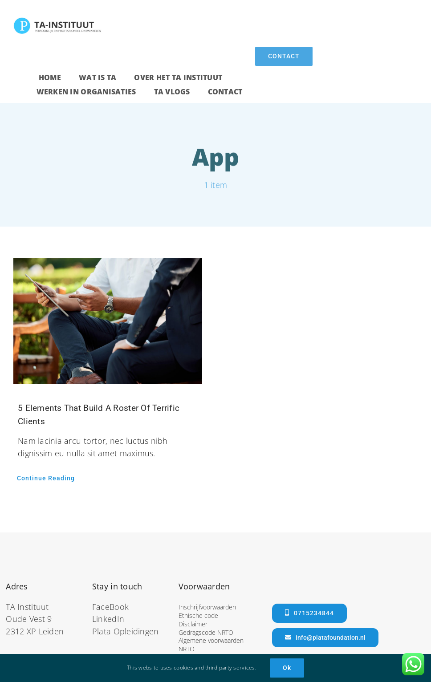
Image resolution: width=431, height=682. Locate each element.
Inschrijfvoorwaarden (207, 607)
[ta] (57, 20)
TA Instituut (27, 606)
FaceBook (110, 606)
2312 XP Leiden (35, 631)
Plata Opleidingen (125, 631)
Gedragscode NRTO (206, 632)
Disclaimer (193, 624)
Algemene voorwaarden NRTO (211, 644)
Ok (287, 667)
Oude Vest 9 (29, 618)
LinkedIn (108, 618)
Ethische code (198, 615)
